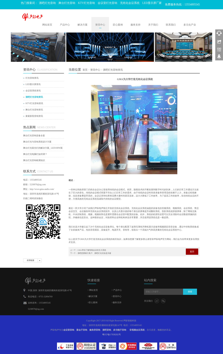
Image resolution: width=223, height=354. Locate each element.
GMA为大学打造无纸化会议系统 (95, 239)
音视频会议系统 (137, 330)
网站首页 (47, 24)
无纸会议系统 (90, 199)
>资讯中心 (116, 296)
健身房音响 (94, 330)
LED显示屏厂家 (152, 2)
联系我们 (171, 24)
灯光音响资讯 (32, 78)
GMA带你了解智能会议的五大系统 (92, 250)
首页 (85, 69)
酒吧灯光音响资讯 (113, 69)
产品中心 (65, 24)
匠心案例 (118, 24)
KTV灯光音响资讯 (34, 103)
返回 (192, 251)
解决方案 (82, 24)
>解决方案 (92, 296)
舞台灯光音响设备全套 (34, 135)
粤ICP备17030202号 (111, 334)
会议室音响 (68, 330)
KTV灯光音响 (86, 2)
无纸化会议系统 (130, 2)
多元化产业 (190, 24)
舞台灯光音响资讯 (34, 110)
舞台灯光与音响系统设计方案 (37, 142)
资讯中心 (100, 24)
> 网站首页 (92, 290)
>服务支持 (116, 302)
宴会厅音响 (81, 330)
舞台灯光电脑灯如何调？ (35, 154)
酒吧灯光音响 (47, 2)
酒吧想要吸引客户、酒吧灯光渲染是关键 (94, 253)
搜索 (190, 292)
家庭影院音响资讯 (34, 116)
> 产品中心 (117, 290)
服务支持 (135, 24)
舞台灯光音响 (67, 2)
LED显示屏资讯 (33, 84)
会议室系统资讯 (33, 91)
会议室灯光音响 (107, 2)
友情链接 (30, 260)
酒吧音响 (106, 330)
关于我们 (153, 24)
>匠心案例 (92, 302)
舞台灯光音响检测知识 (34, 160)
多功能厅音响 (119, 330)
